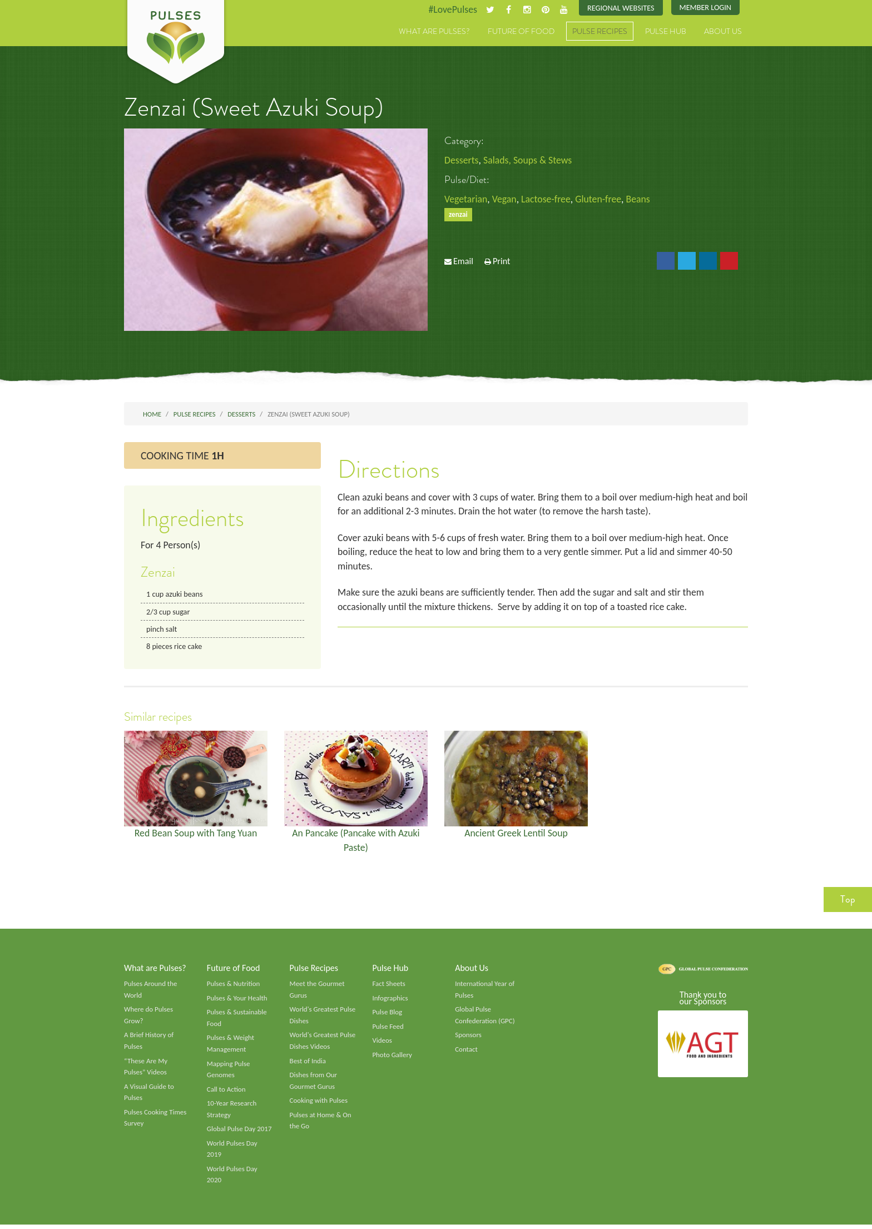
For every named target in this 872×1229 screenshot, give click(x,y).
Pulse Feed (388, 1029)
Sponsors (468, 1037)
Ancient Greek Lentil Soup (516, 835)
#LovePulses (450, 9)
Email (463, 261)
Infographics (390, 1000)
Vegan (505, 200)
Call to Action (226, 1092)
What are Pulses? (434, 32)
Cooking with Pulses (319, 1104)
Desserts (461, 160)
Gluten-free (600, 200)
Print (502, 261)
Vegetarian (466, 200)
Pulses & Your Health (237, 1000)
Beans (640, 200)
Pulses (175, 43)
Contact (466, 1052)
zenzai (458, 215)
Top (847, 901)
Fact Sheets (388, 986)
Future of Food (521, 32)
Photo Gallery (392, 1057)
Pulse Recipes (599, 32)
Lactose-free (547, 200)
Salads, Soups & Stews (528, 160)
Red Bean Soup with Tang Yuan (195, 835)
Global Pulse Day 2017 (239, 1132)
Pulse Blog (387, 1014)
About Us (723, 32)
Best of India (308, 1063)
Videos (382, 1043)
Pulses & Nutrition (234, 986)
